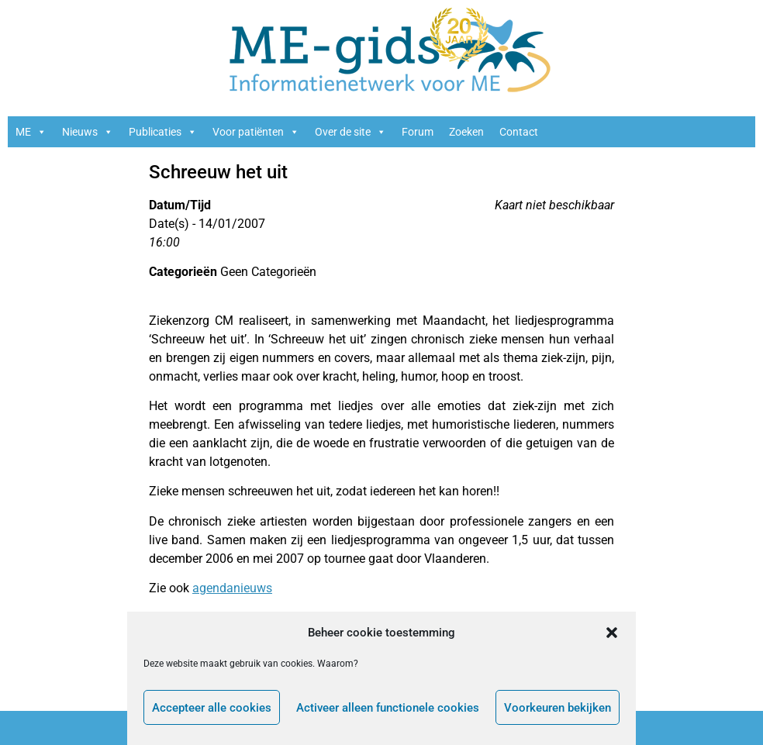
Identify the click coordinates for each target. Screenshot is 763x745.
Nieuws (87, 132)
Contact (518, 132)
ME (31, 132)
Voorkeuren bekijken (557, 708)
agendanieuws (232, 588)
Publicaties (163, 132)
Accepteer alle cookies (211, 708)
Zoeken (466, 132)
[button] (612, 632)
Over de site (350, 132)
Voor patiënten (255, 132)
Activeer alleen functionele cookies (387, 708)
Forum (417, 132)
